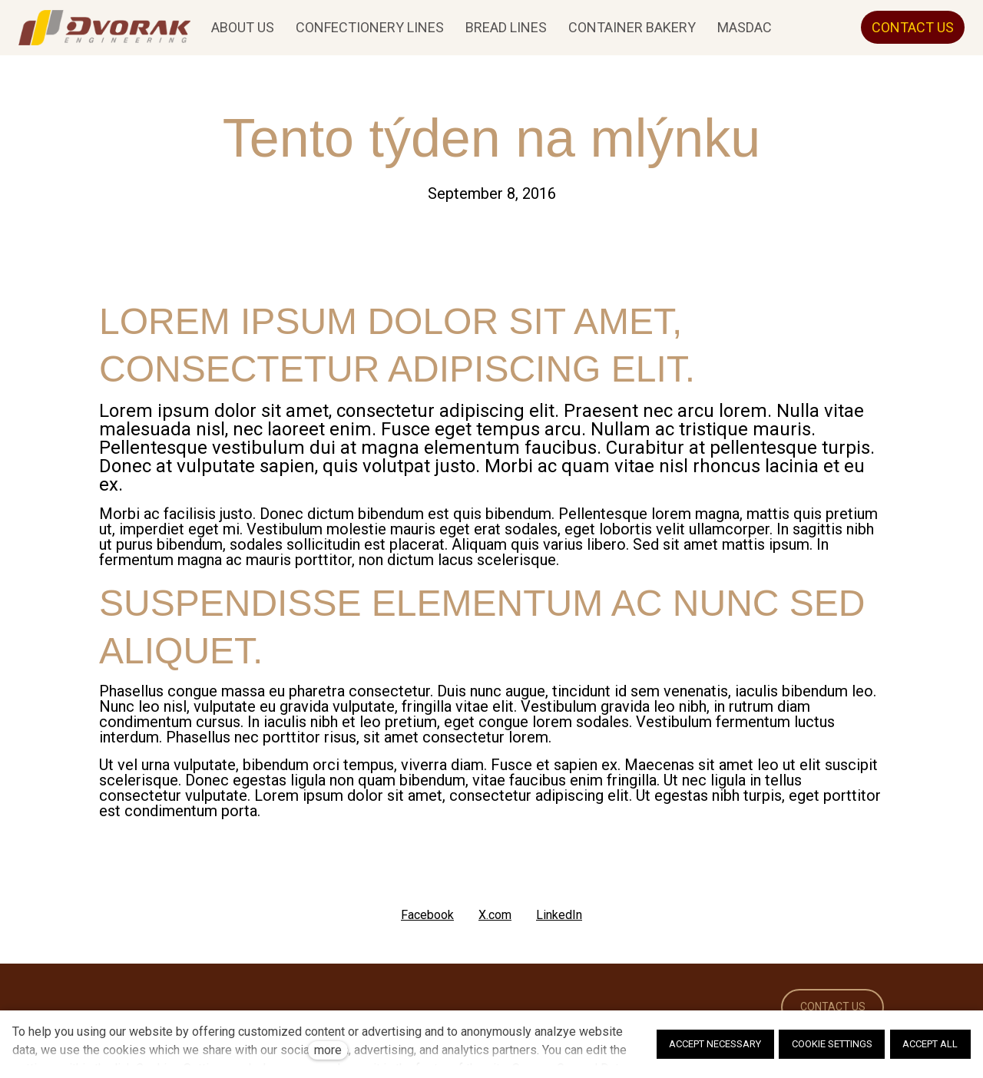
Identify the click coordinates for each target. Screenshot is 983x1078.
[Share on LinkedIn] (559, 915)
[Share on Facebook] (427, 915)
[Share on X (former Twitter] (494, 915)
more (328, 1050)
